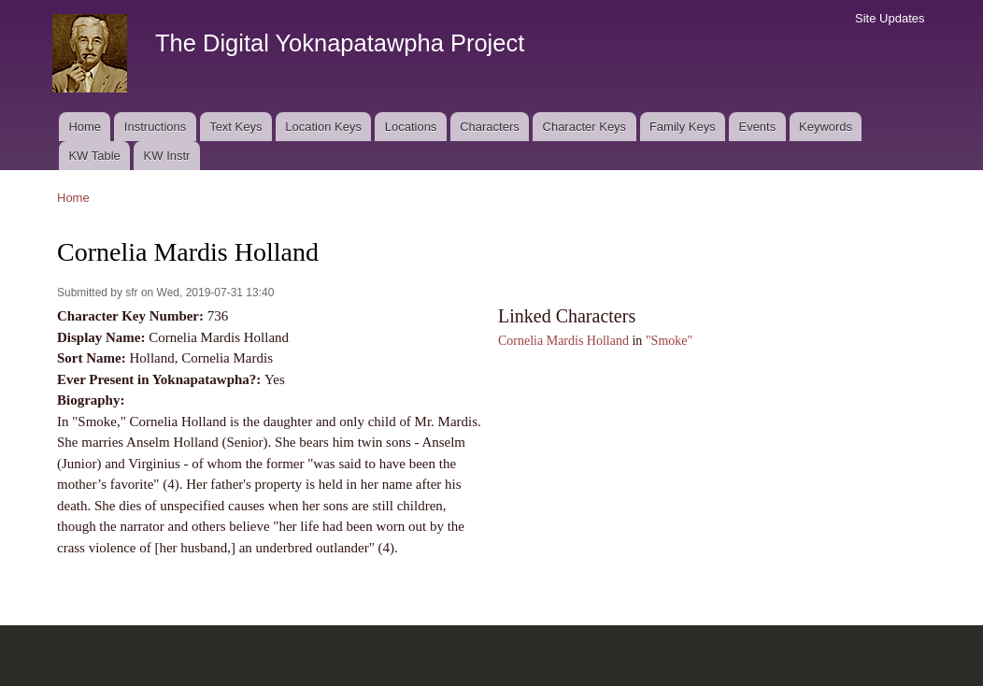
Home (84, 127)
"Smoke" (669, 341)
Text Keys (235, 127)
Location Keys (323, 127)
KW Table (94, 156)
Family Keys (682, 127)
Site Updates (889, 18)
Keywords (825, 127)
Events (757, 127)
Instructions (155, 127)
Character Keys (585, 127)
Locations (411, 127)
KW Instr (167, 156)
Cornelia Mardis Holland (563, 341)
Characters (490, 127)
